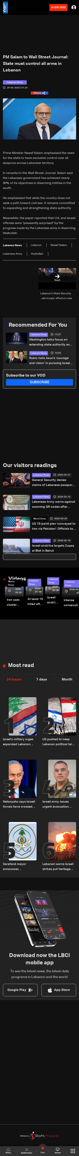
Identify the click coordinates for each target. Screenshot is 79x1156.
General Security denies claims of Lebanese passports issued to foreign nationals (53, 483)
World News (39, 519)
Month (67, 679)
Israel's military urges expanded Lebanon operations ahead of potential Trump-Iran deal (18, 742)
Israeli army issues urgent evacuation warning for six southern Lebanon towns (55, 804)
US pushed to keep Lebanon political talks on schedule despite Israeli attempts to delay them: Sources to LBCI (59, 742)
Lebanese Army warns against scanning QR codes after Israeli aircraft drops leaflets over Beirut (53, 504)
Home (8, 1151)
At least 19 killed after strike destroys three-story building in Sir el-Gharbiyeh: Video (35, 602)
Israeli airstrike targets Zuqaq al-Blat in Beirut (53, 548)
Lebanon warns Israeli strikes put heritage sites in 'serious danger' (59, 867)
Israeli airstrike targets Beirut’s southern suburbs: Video (53, 600)
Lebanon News (39, 335)
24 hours (14, 679)
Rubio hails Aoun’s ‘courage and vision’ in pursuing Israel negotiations (49, 361)
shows (58, 1151)
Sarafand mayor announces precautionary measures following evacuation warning (17, 867)
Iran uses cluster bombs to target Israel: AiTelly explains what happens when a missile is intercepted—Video (15, 602)
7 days (41, 679)
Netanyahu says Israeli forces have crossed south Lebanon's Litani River (19, 804)
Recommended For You (38, 325)
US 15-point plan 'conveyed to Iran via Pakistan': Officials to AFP (54, 526)
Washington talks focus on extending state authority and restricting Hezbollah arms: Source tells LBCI (50, 342)
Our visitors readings (30, 465)
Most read (21, 665)
